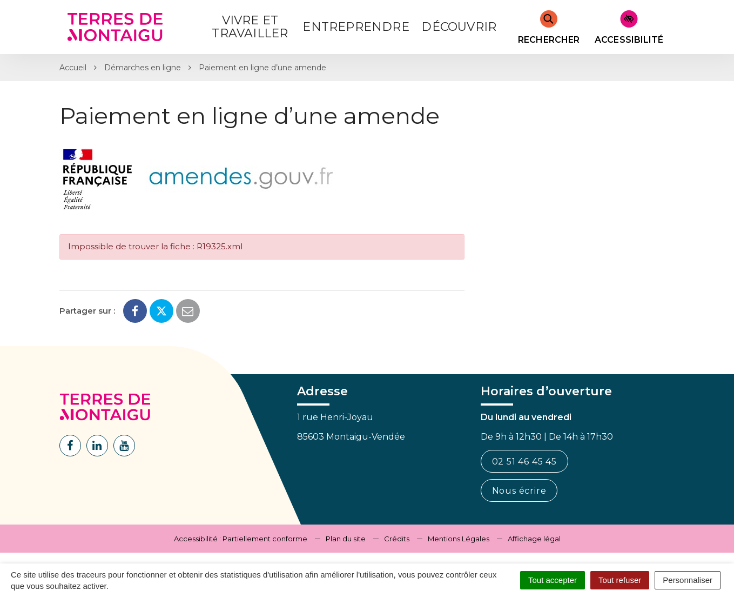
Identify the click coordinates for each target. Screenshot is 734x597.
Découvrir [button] (458, 26)
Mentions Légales (458, 538)
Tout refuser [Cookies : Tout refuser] (619, 580)
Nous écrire (519, 491)
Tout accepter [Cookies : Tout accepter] (552, 580)
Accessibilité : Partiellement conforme (240, 538)
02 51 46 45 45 (524, 461)
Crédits (396, 538)
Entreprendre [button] (355, 26)
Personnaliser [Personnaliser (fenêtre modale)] (687, 580)
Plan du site (346, 538)
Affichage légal (534, 538)
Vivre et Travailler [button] (250, 27)
